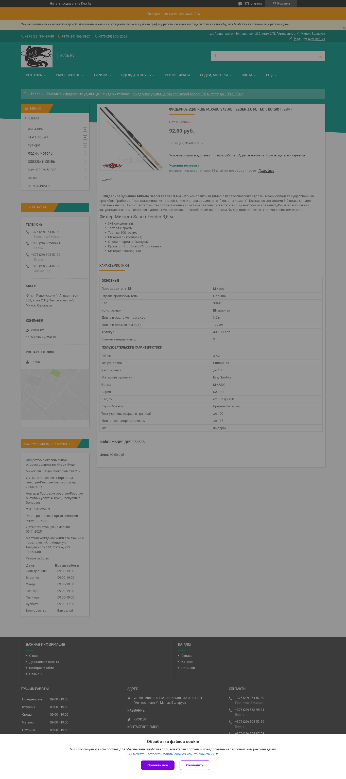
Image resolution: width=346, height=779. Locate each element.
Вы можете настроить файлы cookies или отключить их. (171, 754)
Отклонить (195, 765)
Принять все (157, 765)
